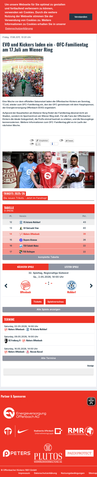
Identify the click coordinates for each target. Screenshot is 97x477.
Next (91, 286)
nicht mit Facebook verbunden (32, 141)
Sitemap (93, 473)
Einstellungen (56, 143)
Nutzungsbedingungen (73, 473)
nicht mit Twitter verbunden (61, 141)
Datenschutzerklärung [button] (19, 28)
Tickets (37, 301)
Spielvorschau (56, 301)
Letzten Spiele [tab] (71, 267)
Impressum (24, 473)
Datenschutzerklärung (45, 473)
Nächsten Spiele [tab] (25, 267)
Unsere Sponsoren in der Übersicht (21, 400)
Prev (5, 286)
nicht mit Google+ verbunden (32, 144)
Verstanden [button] (80, 17)
